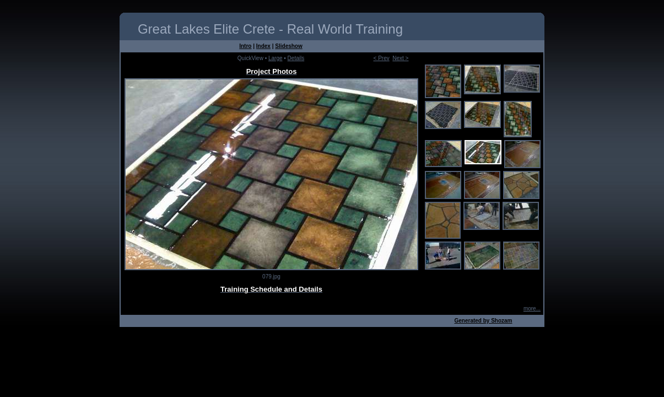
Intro (245, 46)
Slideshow (288, 46)
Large (275, 58)
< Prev (382, 58)
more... (532, 308)
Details (296, 58)
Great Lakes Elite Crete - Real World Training (270, 29)
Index (263, 46)
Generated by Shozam (483, 321)
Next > (400, 58)
